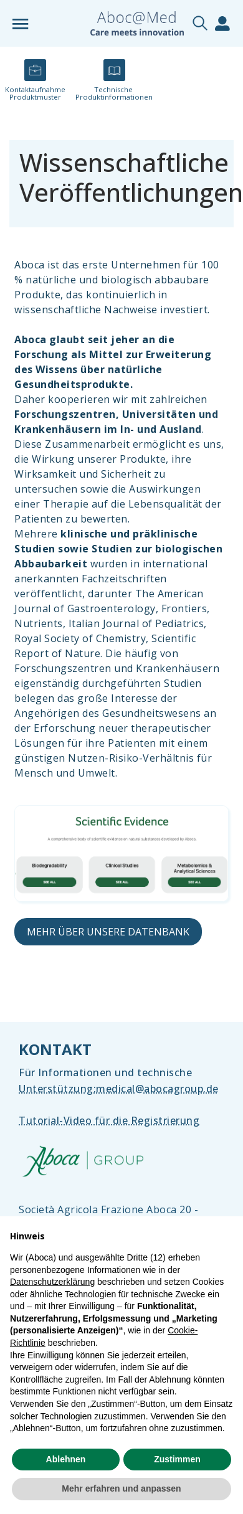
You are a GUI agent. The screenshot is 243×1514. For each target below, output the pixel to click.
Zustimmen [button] (177, 1459)
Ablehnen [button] (66, 1459)
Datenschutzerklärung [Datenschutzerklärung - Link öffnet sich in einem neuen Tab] (52, 1282)
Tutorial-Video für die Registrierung (109, 1120)
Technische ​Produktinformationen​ (114, 93)
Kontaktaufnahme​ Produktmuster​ (35, 93)
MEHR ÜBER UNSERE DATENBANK (108, 932)
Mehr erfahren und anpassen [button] (121, 1488)
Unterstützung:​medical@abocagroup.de (119, 1088)
